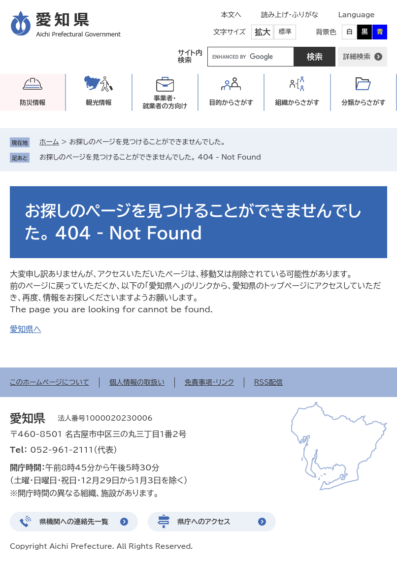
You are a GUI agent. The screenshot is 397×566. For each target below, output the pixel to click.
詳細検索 (356, 56)
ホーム (49, 141)
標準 (285, 32)
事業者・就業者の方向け (164, 102)
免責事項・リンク (209, 382)
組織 (297, 103)
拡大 (262, 32)
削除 (268, 157)
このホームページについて (49, 382)
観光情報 (98, 103)
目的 (231, 103)
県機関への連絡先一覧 (73, 521)
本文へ (231, 14)
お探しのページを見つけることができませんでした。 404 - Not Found (150, 157)
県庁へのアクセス (204, 521)
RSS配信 (268, 382)
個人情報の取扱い (137, 382)
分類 (363, 103)
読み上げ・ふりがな (289, 14)
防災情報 (32, 103)
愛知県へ (25, 329)
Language (356, 14)
